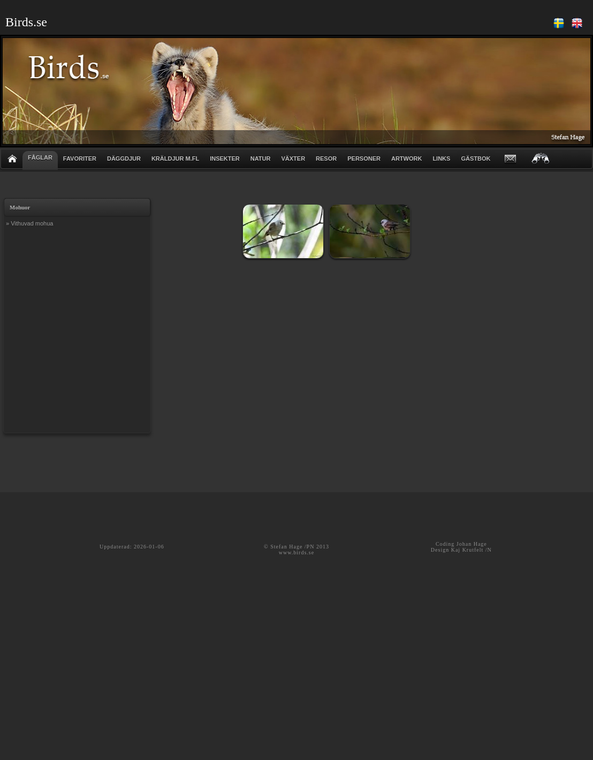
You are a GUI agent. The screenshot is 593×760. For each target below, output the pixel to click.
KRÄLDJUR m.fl (175, 158)
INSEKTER (225, 158)
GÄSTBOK (475, 158)
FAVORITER (79, 158)
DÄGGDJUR (124, 158)
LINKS (441, 158)
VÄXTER (293, 158)
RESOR (326, 158)
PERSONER (364, 158)
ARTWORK (406, 158)
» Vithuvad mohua (29, 223)
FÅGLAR (40, 157)
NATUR (260, 158)
